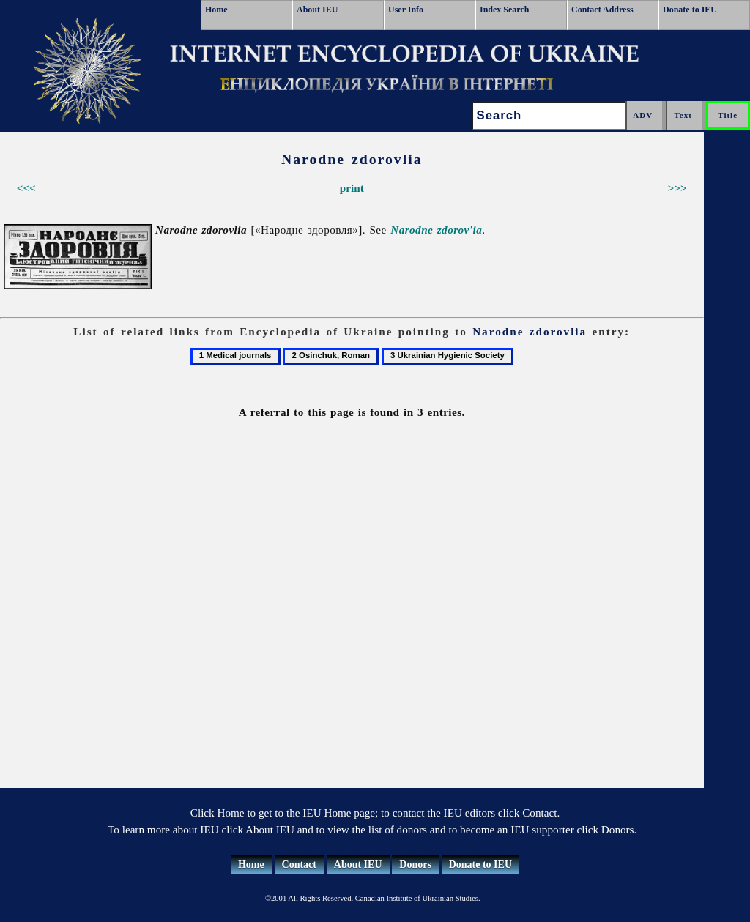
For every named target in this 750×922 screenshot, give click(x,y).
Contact (299, 864)
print (352, 188)
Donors (415, 864)
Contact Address (602, 9)
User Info (405, 9)
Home (216, 9)
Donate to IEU (690, 9)
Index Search (504, 9)
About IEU (317, 9)
